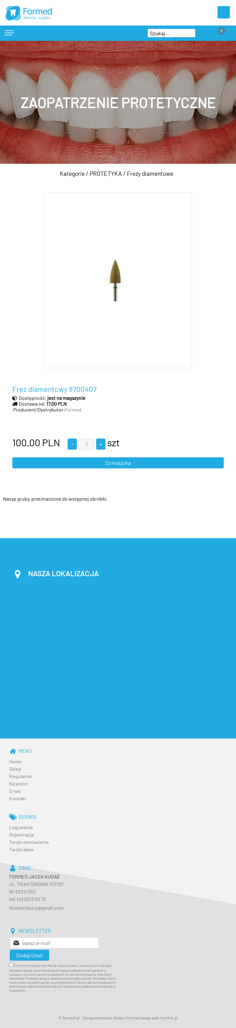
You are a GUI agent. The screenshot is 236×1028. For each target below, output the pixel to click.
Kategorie (72, 173)
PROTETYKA (106, 173)
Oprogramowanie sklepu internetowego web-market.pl (130, 1017)
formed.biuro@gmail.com (36, 908)
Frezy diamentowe (150, 173)
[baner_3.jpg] (118, 102)
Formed (73, 409)
